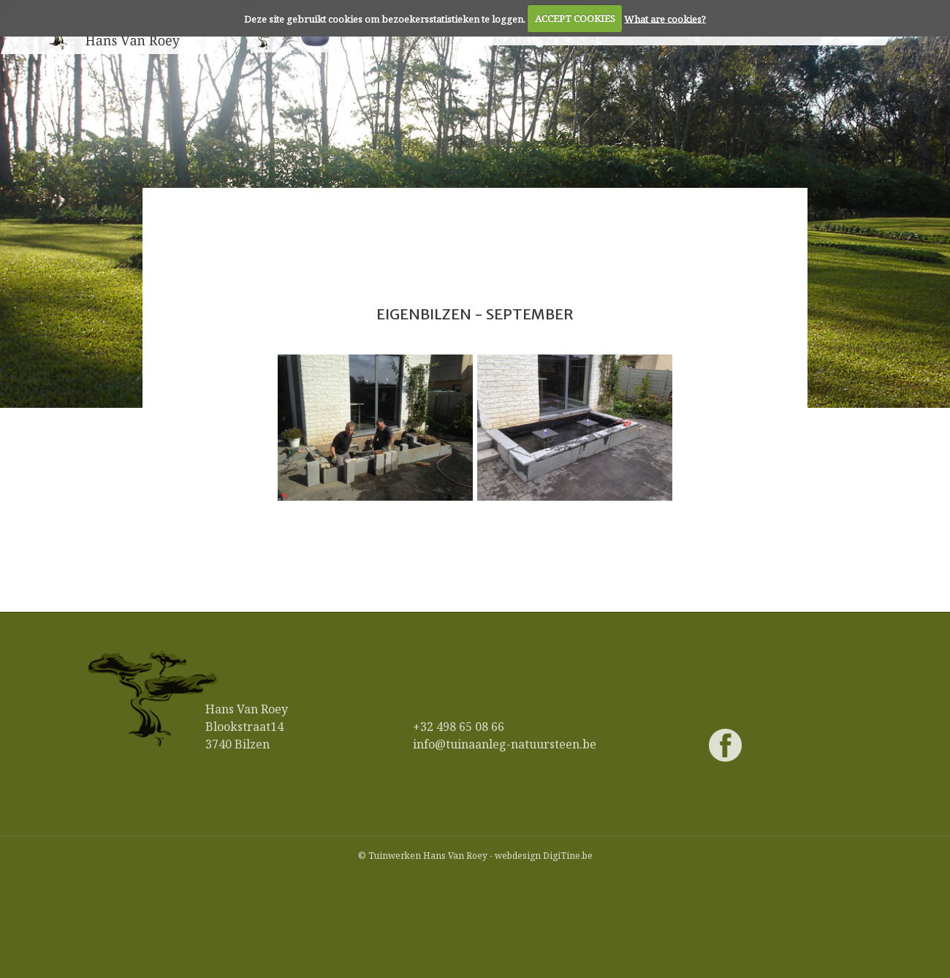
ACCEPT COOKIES (575, 18)
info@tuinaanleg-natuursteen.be (504, 744)
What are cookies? (665, 18)
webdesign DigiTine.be (544, 855)
